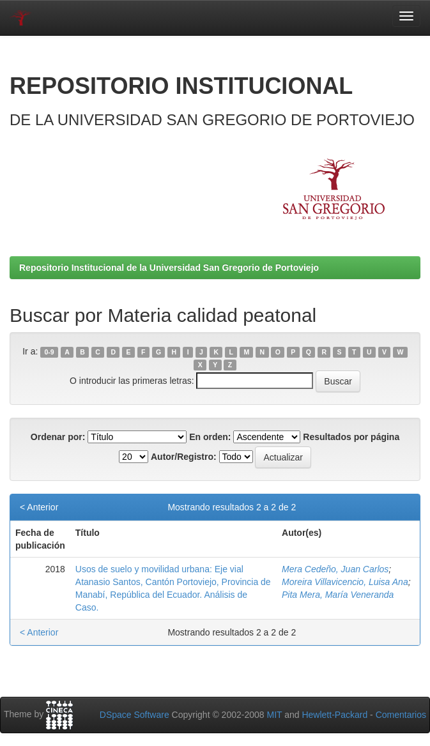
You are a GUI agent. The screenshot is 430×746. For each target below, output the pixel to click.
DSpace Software (134, 715)
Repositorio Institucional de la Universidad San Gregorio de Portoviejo (169, 268)
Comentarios (401, 715)
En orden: (210, 437)
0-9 (49, 352)
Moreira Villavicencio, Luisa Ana (345, 582)
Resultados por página (351, 437)
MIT (274, 715)
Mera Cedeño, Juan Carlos (335, 569)
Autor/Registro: (184, 457)
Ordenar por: (58, 437)
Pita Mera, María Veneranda (338, 595)
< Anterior (39, 507)
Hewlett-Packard (334, 715)
